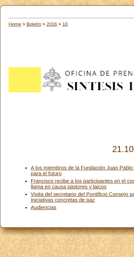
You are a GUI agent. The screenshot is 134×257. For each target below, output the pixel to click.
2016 (51, 24)
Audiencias (43, 207)
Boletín (33, 24)
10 (65, 24)
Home (15, 24)
